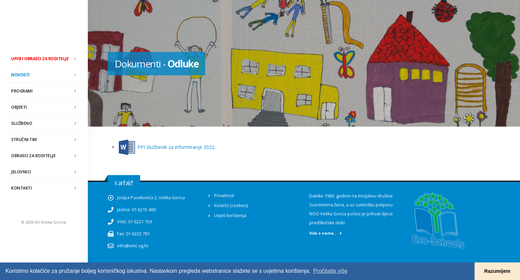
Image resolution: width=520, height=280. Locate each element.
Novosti (45, 75)
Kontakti (21, 188)
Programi (45, 91)
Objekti (45, 107)
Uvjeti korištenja (230, 215)
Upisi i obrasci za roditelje (40, 59)
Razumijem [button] (497, 271)
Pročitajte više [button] (330, 271)
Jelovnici (45, 172)
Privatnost (224, 195)
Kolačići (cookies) (231, 205)
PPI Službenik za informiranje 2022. (176, 147)
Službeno (45, 123)
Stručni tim (45, 139)
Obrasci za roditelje (45, 156)
